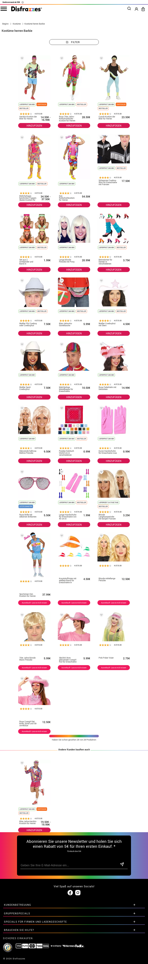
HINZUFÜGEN (34, 125)
